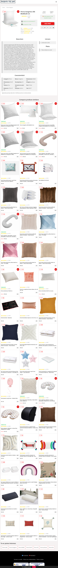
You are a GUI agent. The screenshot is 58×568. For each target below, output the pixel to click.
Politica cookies (40, 559)
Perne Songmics (10, 7)
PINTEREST (32, 555)
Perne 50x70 (29, 547)
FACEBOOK (25, 555)
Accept (34, 567)
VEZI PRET (47, 23)
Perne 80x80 (21, 547)
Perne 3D (36, 547)
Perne (3, 7)
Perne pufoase (43, 547)
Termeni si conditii (18, 559)
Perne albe (4, 547)
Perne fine (51, 547)
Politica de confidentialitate (29, 559)
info (17, 128)
